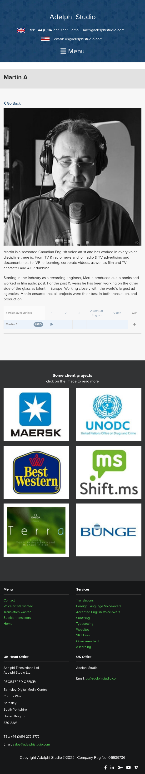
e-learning (83, 646)
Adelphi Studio (73, 16)
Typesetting (84, 623)
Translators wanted (17, 612)
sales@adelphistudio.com (103, 30)
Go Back (12, 103)
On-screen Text (87, 641)
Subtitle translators (17, 617)
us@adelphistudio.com (84, 39)
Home (8, 623)
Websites (83, 629)
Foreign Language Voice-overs (98, 606)
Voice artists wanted (18, 606)
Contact (9, 600)
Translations (85, 600)
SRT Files (83, 635)
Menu (72, 51)
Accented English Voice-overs (98, 612)
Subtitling (83, 617)
